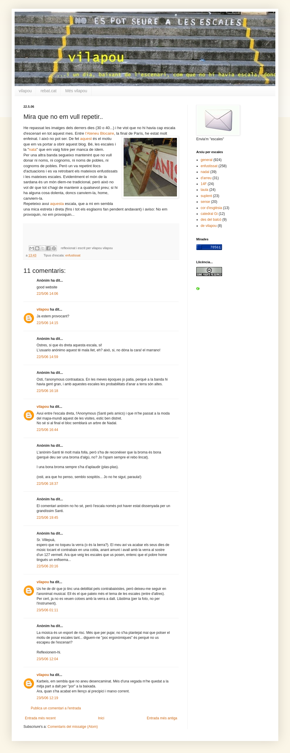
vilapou (25, 90)
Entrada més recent (40, 718)
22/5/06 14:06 (47, 294)
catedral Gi (209, 214)
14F (204, 184)
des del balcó (211, 220)
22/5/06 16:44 (47, 430)
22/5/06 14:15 (47, 323)
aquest (86, 138)
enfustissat (73, 255)
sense (205, 202)
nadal (205, 172)
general (206, 160)
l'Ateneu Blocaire (99, 133)
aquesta (57, 203)
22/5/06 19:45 (47, 518)
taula (204, 190)
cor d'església (211, 208)
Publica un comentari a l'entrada (56, 708)
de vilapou (209, 226)
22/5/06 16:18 (47, 391)
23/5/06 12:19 (47, 698)
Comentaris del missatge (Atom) (72, 727)
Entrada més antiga (162, 718)
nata (33, 149)
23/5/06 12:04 (47, 659)
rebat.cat (48, 90)
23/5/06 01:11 (47, 610)
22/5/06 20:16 (47, 566)
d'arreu (206, 178)
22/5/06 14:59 (47, 357)
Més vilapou (76, 90)
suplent (206, 196)
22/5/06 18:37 (47, 484)
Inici (101, 718)
